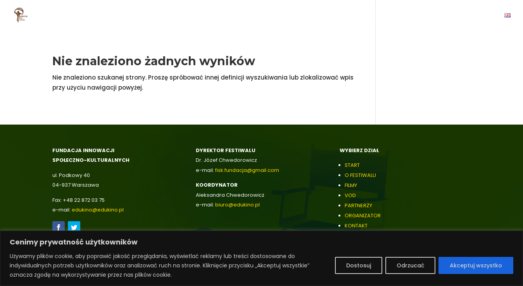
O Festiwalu (191, 16)
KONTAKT (356, 225)
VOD (289, 16)
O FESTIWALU (360, 175)
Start (155, 16)
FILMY (351, 185)
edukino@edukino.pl (98, 209)
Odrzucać (410, 265)
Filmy (265, 16)
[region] (261, 258)
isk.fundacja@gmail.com (248, 170)
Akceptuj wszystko (476, 265)
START (352, 165)
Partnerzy (319, 16)
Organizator (363, 16)
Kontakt (481, 16)
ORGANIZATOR (363, 215)
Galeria (402, 16)
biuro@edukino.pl (237, 204)
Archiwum (437, 16)
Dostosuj (358, 265)
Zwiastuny (233, 16)
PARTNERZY (358, 205)
